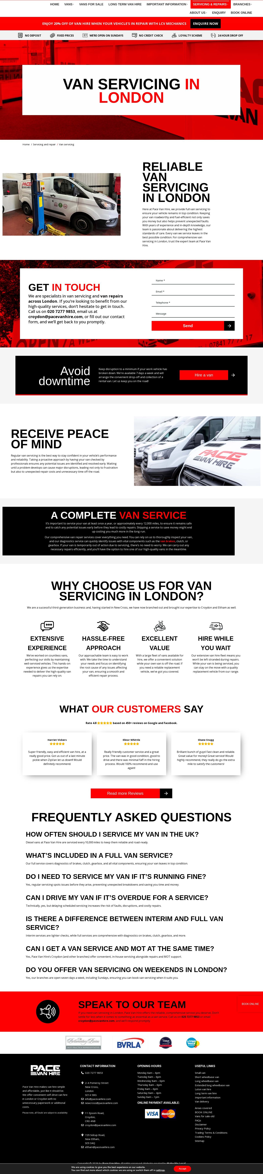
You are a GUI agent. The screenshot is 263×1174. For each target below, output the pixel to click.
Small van (200, 1078)
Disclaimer (201, 1129)
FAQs (198, 1125)
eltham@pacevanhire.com (237, 3)
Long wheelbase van (207, 1087)
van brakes (167, 547)
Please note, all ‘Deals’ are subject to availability (44, 1118)
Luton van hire (203, 1095)
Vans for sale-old (204, 1121)
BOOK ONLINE (203, 1117)
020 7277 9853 (37, 3)
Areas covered (203, 1113)
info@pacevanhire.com (62, 3)
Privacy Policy (203, 1133)
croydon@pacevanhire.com (204, 3)
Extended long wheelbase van (212, 1091)
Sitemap (199, 1145)
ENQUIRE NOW (205, 29)
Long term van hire (206, 1099)
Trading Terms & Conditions (211, 1137)
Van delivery (202, 1107)
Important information (207, 1103)
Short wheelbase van (207, 1083)
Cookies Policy (203, 1141)
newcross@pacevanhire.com (169, 3)
